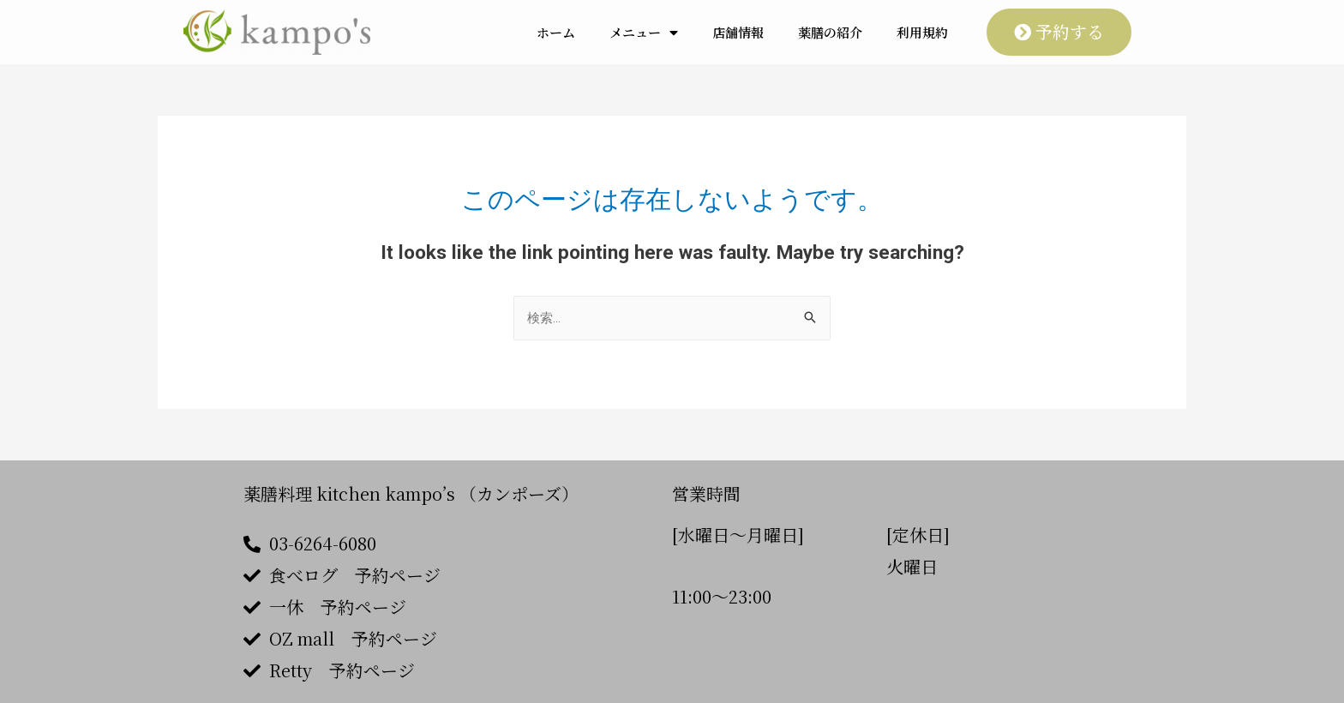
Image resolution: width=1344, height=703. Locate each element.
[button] (1059, 32)
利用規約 (922, 32)
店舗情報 (738, 32)
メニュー (643, 32)
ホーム (556, 32)
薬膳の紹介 (830, 32)
